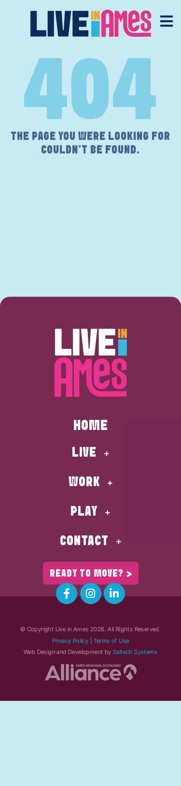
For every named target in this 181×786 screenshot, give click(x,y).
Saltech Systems (135, 651)
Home (90, 452)
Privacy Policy (70, 640)
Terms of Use (111, 640)
